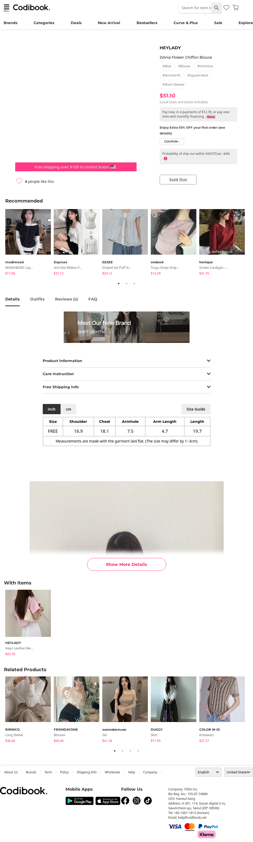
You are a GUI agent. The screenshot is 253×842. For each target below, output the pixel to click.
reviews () (66, 299)
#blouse (184, 66)
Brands (10, 22)
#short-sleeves (174, 84)
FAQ (92, 299)
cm (68, 409)
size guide (195, 409)
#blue (167, 66)
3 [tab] (134, 283)
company (150, 772)
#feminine (205, 66)
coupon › (172, 141)
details (12, 299)
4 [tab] (138, 750)
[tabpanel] (29, 243)
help (131, 772)
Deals (76, 22)
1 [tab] (118, 283)
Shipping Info (87, 772)
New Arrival (109, 22)
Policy (64, 772)
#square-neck (197, 75)
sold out (178, 180)
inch (52, 409)
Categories (44, 22)
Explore (246, 22)
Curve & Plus (186, 22)
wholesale (112, 772)
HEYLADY (170, 47)
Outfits (37, 299)
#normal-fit (171, 75)
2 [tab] (126, 283)
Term (48, 772)
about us (11, 772)
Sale (218, 22)
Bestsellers (147, 22)
